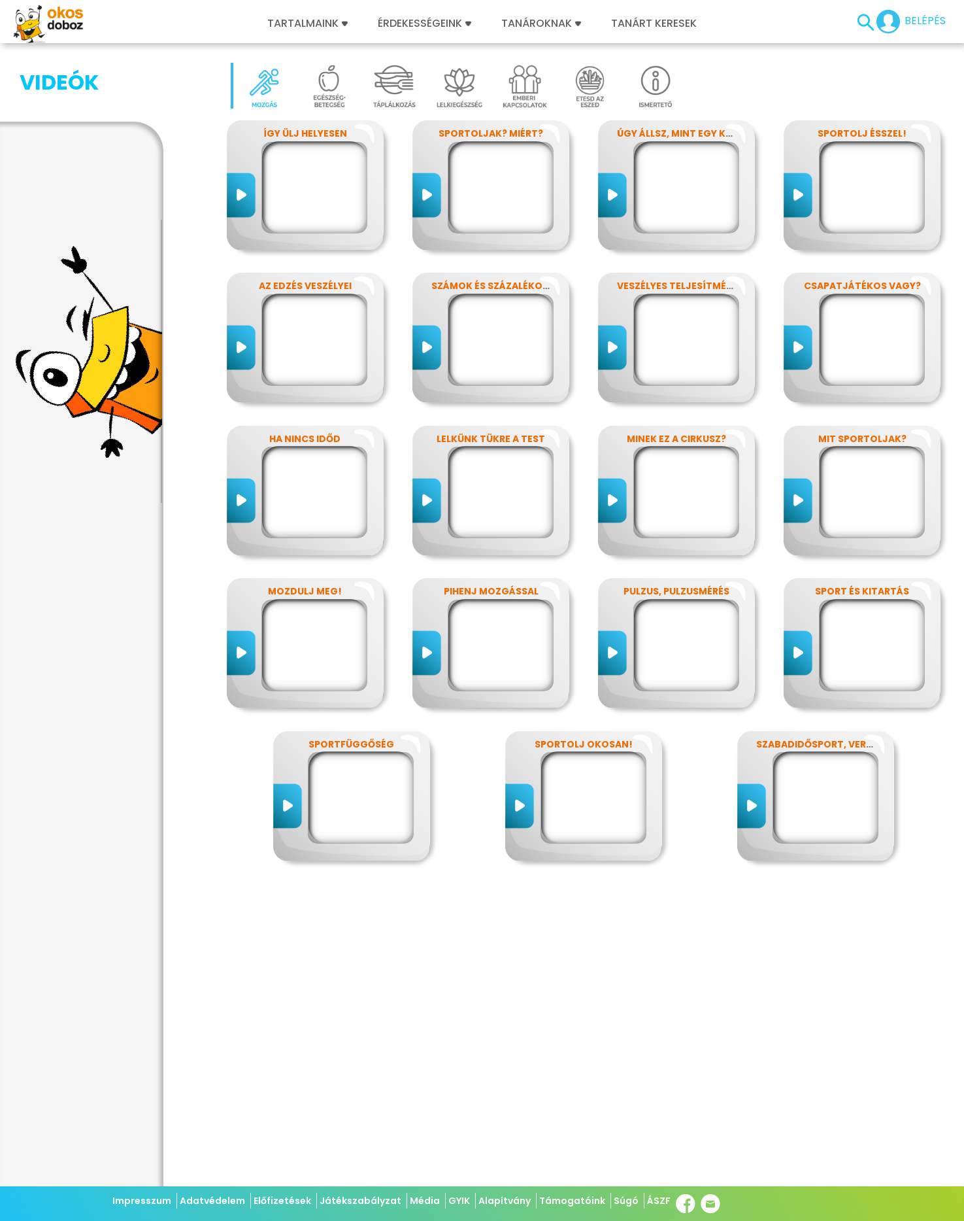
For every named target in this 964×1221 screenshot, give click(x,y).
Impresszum (141, 1200)
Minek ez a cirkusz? (676, 438)
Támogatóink (572, 1200)
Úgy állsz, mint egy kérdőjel (692, 133)
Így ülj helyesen (305, 133)
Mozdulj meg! (305, 591)
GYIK (459, 1200)
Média (425, 1200)
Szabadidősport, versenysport (839, 744)
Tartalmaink (307, 23)
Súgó (626, 1200)
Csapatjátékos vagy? (862, 285)
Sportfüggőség (351, 744)
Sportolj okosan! (584, 744)
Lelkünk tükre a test (491, 438)
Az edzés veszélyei (305, 285)
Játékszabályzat (360, 1200)
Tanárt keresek (654, 23)
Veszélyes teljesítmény (678, 285)
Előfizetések (282, 1200)
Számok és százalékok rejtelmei (516, 285)
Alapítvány (504, 1200)
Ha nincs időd (305, 438)
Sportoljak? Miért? (491, 133)
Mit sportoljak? (862, 438)
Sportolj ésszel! (862, 133)
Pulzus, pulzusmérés (676, 591)
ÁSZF (659, 1200)
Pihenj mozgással (491, 591)
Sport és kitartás (862, 591)
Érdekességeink (424, 23)
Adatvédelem (212, 1200)
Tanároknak (541, 23)
